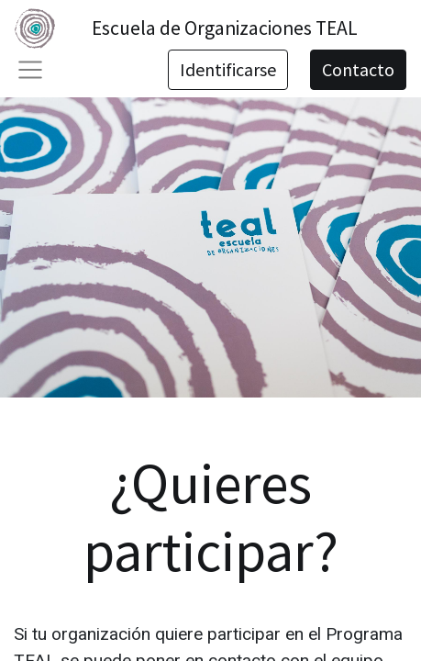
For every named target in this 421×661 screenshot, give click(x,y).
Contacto (358, 69)
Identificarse (228, 69)
